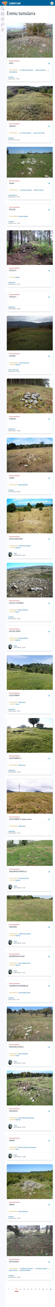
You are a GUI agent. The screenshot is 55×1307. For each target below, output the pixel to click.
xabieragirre (11, 282)
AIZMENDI (12, 419)
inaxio (15, 553)
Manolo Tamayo (39, 190)
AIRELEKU (12, 126)
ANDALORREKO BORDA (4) (18, 871)
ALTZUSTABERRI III (15, 758)
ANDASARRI (13, 927)
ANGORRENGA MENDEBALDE (18, 986)
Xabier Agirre (22, 702)
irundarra (11, 77)
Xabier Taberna (13, 1270)
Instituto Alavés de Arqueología (27, 1147)
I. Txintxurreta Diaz (25, 133)
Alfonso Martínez (41, 70)
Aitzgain (11, 183)
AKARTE (11, 478)
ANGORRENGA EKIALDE (17, 956)
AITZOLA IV (12, 297)
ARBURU (12, 1204)
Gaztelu (17, 277)
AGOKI (11, 63)
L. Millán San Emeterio (26, 70)
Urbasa (17, 1055)
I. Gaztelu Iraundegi (26, 190)
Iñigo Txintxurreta (39, 133)
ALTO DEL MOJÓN (14, 631)
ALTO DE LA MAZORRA (16, 603)
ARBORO (12, 1140)
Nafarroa (17, 364)
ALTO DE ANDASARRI (16, 539)
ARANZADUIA (13, 1111)
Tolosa (17, 704)
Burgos (17, 612)
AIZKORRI (12, 356)
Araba (17, 1149)
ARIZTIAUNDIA (14, 1261)
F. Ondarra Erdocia (23, 878)
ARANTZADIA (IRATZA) (16, 1047)
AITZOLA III (12, 270)
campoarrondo (12, 195)
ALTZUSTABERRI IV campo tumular (20, 819)
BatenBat (11, 138)
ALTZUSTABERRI (14, 695)
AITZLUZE (12, 209)
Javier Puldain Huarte (24, 963)
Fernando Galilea (23, 216)
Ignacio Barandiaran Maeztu (26, 1118)
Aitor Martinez (13, 72)
